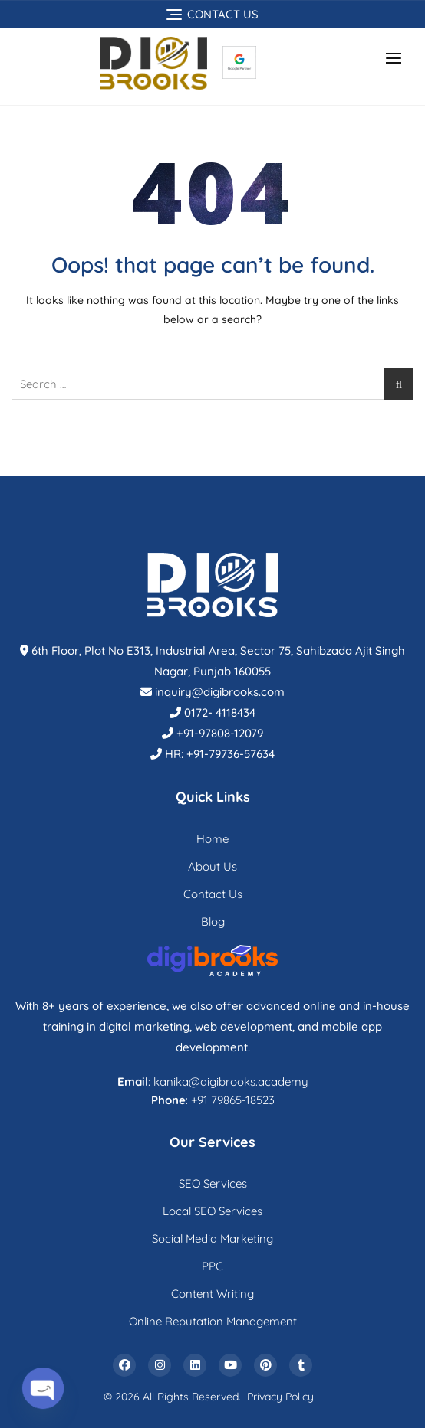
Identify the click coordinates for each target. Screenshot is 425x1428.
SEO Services (213, 1183)
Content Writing (212, 1293)
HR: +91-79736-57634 (220, 754)
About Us (212, 866)
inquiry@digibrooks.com (220, 692)
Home (212, 839)
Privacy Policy (280, 1396)
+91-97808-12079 (219, 733)
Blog (213, 921)
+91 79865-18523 (233, 1100)
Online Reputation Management (213, 1321)
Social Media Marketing (212, 1238)
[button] (397, 57)
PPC (212, 1266)
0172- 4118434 (219, 712)
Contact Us (212, 894)
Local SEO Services (212, 1211)
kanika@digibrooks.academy (230, 1081)
